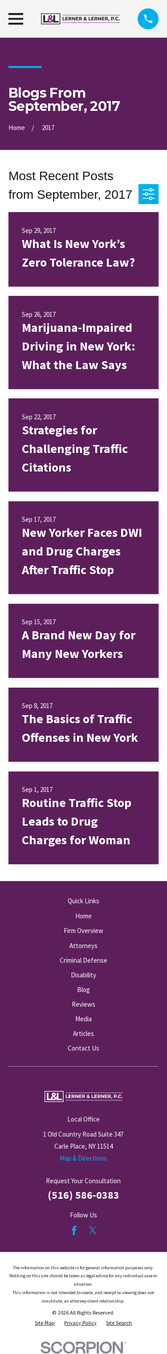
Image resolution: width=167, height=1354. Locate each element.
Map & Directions (83, 1158)
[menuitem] (45, 1323)
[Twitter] (93, 1230)
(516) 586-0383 (83, 1195)
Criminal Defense (83, 960)
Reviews (83, 1004)
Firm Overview (83, 930)
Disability (83, 975)
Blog (83, 989)
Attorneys (83, 945)
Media (83, 1019)
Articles (83, 1033)
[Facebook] (74, 1230)
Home (83, 916)
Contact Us (83, 1048)
